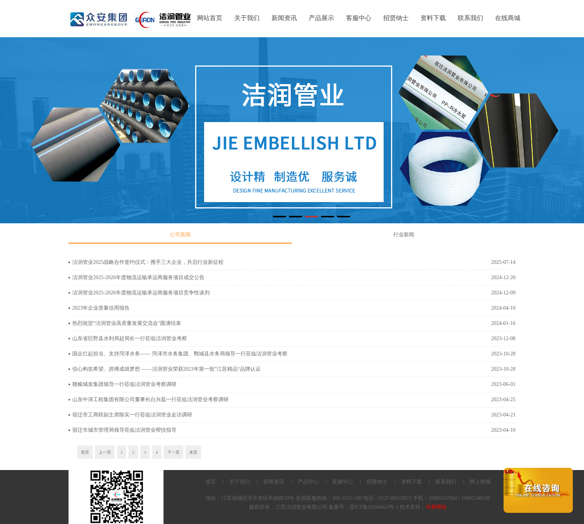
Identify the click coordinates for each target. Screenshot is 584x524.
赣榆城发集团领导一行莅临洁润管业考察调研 (124, 384)
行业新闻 (403, 234)
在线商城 (507, 18)
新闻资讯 (284, 18)
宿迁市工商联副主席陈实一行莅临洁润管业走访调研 (132, 415)
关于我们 (247, 18)
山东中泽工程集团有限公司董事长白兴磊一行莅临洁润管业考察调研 (150, 399)
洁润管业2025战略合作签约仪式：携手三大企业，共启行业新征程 (147, 262)
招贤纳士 (396, 18)
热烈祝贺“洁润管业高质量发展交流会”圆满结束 (126, 323)
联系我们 (470, 18)
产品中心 (308, 482)
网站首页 (209, 18)
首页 (85, 452)
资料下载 (433, 18)
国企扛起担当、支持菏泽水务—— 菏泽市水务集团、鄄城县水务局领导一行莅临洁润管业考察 (180, 354)
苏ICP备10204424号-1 (373, 507)
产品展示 (321, 18)
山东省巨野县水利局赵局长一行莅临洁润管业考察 (129, 338)
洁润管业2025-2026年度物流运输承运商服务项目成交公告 (138, 277)
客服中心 (358, 18)
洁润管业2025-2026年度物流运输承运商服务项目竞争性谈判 (141, 292)
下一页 (173, 452)
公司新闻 (180, 234)
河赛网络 (436, 507)
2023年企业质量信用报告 (101, 308)
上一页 (105, 452)
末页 (193, 452)
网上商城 (480, 482)
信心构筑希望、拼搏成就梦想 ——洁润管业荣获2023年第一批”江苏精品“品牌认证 (166, 369)
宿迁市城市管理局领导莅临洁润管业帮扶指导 (124, 430)
